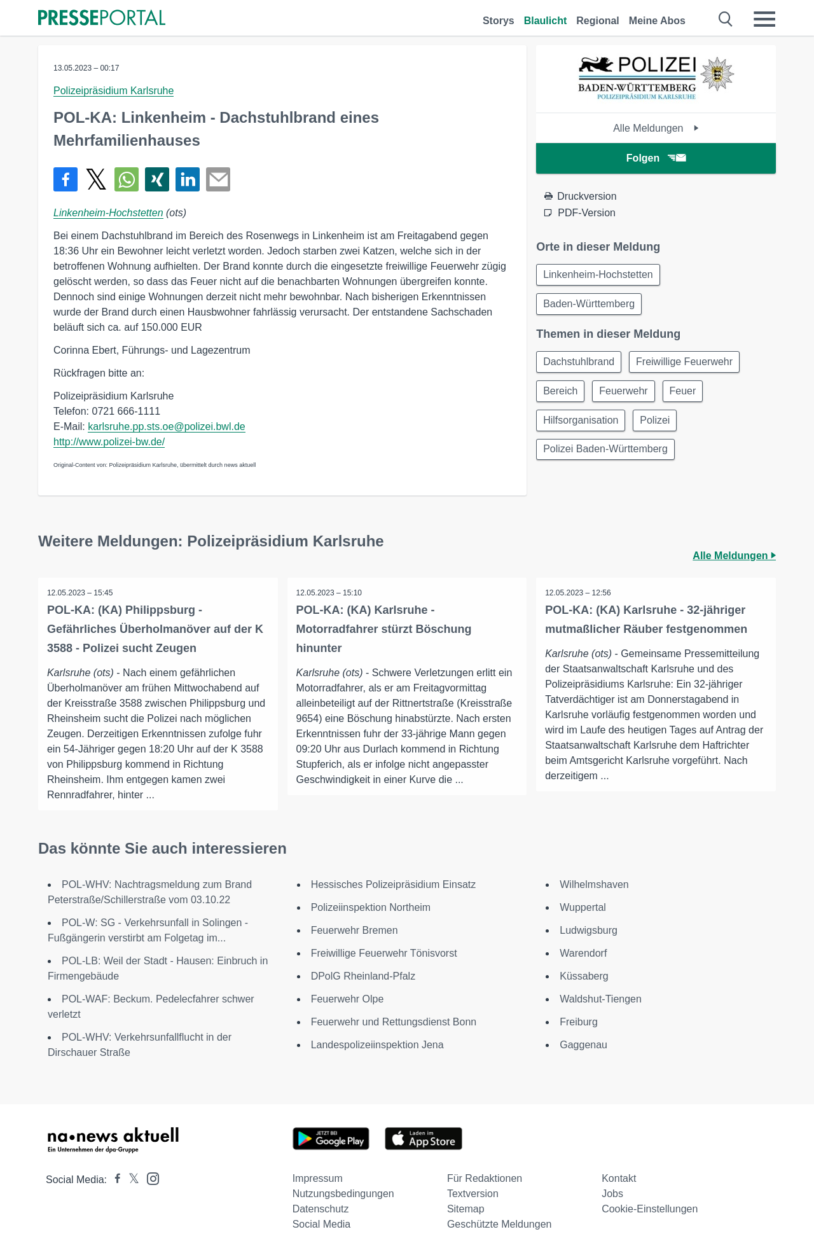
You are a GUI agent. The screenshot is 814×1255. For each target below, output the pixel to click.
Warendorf (583, 953)
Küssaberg (584, 976)
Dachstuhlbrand (580, 364)
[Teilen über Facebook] (65, 179)
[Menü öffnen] (764, 19)
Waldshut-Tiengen (601, 999)
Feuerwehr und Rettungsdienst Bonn (394, 1021)
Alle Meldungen (656, 128)
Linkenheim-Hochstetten (108, 212)
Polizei (659, 425)
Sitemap (466, 1208)
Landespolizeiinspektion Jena (377, 1044)
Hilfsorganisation (581, 425)
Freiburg (579, 1021)
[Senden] (218, 179)
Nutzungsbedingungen (343, 1193)
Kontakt (619, 1178)
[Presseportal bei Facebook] (114, 1179)
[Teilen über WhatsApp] (126, 179)
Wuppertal (583, 907)
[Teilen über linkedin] (188, 179)
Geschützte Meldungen (499, 1224)
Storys (498, 20)
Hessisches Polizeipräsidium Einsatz (393, 884)
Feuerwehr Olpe (347, 999)
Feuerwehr (628, 395)
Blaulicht (545, 20)
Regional (597, 20)
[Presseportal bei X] (130, 1179)
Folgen (656, 158)
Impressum (318, 1178)
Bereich (561, 395)
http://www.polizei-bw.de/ (109, 441)
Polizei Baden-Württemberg (606, 456)
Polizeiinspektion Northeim (371, 907)
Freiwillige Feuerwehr (688, 364)
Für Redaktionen (484, 1178)
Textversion (473, 1193)
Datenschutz (321, 1208)
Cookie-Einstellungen (650, 1208)
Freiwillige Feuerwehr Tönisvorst (384, 953)
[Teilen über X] (96, 179)
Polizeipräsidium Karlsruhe (113, 90)
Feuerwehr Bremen (354, 930)
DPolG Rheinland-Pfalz (363, 976)
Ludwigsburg (588, 930)
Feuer (689, 395)
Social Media (322, 1224)
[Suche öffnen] (726, 19)
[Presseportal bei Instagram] (149, 1177)
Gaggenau (583, 1044)
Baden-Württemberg (590, 305)
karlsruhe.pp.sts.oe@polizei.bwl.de (166, 426)
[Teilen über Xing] (157, 179)
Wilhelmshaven (594, 884)
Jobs (612, 1193)
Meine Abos (657, 20)
